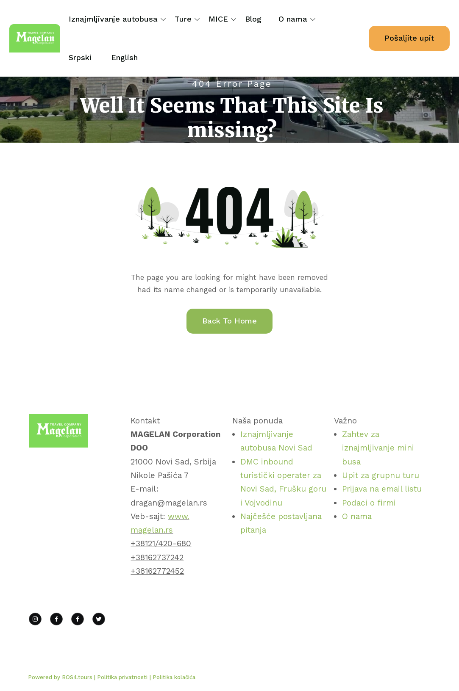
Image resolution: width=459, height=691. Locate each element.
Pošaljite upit (409, 37)
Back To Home (229, 320)
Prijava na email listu (382, 489)
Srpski (80, 57)
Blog (253, 18)
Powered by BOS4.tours (61, 677)
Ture (183, 18)
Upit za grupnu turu (380, 475)
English (124, 57)
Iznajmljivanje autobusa (113, 18)
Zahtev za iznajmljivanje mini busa (378, 448)
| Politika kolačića (172, 677)
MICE (218, 18)
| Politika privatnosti (120, 677)
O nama (292, 18)
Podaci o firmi (369, 503)
